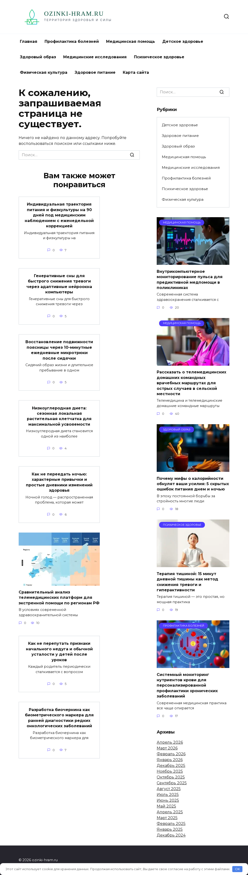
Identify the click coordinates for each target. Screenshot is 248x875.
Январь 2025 (170, 829)
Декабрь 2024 (171, 835)
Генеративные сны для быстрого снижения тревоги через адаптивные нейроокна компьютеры (59, 283)
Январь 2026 (170, 759)
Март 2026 (167, 748)
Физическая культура (43, 72)
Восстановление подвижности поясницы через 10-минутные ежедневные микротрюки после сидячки (59, 349)
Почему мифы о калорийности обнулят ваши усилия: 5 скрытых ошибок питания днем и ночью (193, 483)
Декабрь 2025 (171, 765)
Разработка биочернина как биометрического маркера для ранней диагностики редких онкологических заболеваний (59, 717)
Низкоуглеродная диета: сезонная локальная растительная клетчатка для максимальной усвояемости (59, 415)
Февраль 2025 (171, 823)
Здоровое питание (95, 72)
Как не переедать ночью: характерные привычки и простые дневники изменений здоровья (59, 481)
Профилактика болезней (72, 41)
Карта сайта (136, 72)
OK (237, 869)
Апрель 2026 (170, 742)
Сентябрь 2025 (172, 783)
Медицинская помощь (130, 41)
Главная (28, 41)
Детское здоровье (182, 41)
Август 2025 (169, 788)
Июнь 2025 (168, 800)
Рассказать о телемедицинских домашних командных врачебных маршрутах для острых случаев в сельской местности (191, 383)
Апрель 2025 (170, 812)
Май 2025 (166, 806)
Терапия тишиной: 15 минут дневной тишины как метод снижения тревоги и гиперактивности (187, 581)
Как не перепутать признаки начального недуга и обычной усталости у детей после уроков (59, 651)
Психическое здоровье (159, 57)
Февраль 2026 (171, 754)
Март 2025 (167, 818)
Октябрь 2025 (171, 777)
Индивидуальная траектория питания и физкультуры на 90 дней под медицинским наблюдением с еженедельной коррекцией (59, 215)
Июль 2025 (168, 794)
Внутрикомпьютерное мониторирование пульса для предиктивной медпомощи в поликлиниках (190, 279)
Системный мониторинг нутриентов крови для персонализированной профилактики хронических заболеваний (187, 685)
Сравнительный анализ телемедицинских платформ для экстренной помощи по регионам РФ (59, 597)
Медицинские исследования (95, 57)
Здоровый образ (38, 57)
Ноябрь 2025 (170, 771)
